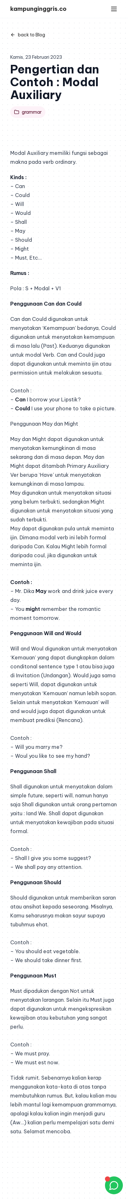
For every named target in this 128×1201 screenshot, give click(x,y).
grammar (28, 112)
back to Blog (27, 35)
